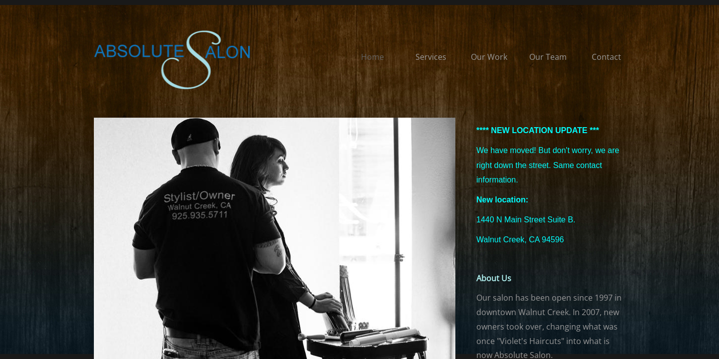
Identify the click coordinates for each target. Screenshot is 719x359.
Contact (606, 56)
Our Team (548, 56)
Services (430, 56)
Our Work (489, 56)
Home (372, 56)
